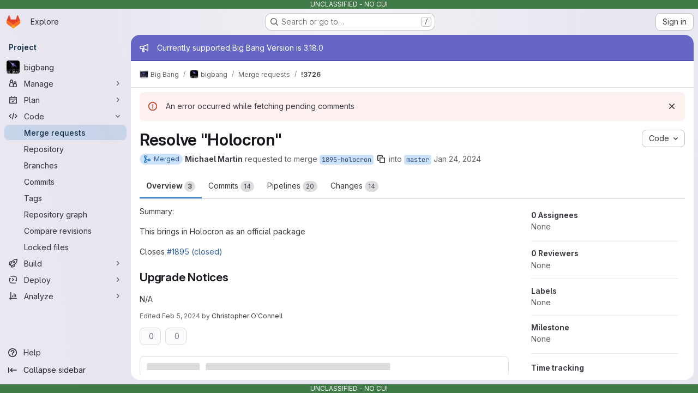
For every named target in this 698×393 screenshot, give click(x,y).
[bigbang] (65, 67)
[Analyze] (65, 296)
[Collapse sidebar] (65, 370)
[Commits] (65, 181)
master (417, 159)
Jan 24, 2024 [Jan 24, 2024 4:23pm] (457, 159)
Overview (170, 186)
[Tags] (65, 197)
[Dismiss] (671, 106)
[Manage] (65, 83)
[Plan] (65, 99)
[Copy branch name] (381, 159)
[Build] (65, 263)
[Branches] (65, 165)
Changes (354, 186)
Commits (231, 186)
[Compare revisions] (65, 230)
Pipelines (292, 186)
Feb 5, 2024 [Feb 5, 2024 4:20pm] (181, 316)
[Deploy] (65, 279)
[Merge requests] (65, 132)
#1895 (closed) (194, 251)
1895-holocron (346, 159)
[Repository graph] (65, 214)
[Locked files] (65, 247)
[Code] (65, 116)
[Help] (65, 352)
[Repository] (65, 148)
